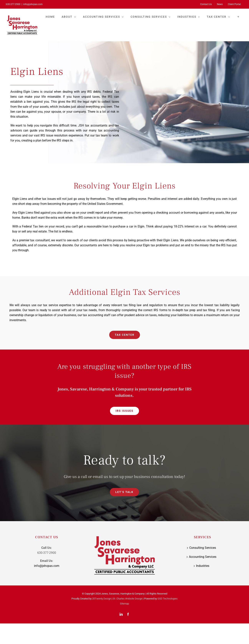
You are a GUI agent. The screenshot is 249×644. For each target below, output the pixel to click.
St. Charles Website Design (127, 598)
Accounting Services (202, 557)
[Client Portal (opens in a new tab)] (234, 4)
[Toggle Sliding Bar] (238, 17)
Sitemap (124, 603)
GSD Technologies (167, 598)
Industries (202, 566)
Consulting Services (202, 548)
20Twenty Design (101, 598)
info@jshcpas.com (33, 4)
